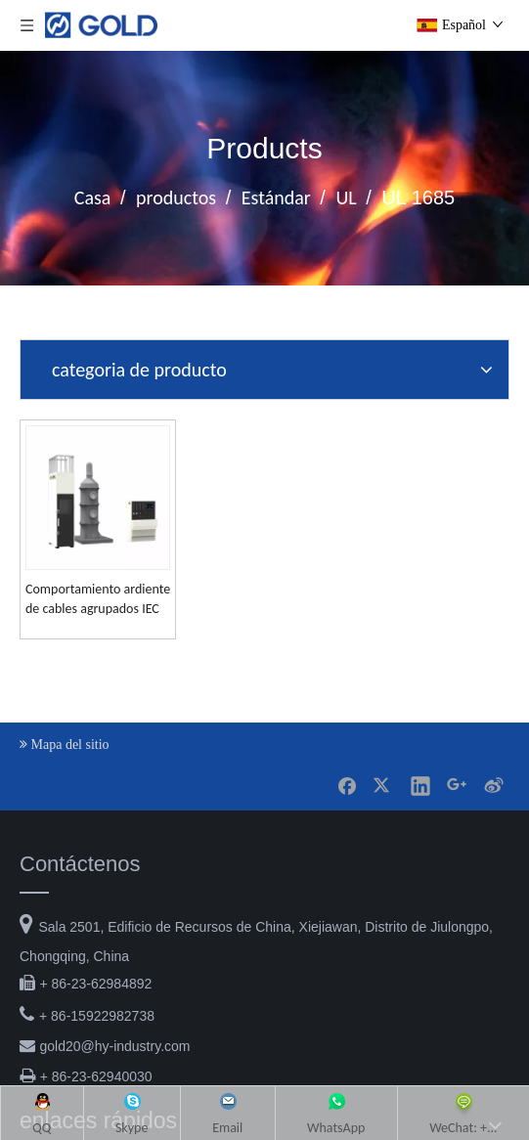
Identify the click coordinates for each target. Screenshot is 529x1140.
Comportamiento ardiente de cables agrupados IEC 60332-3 (125, 616)
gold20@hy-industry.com (114, 1064)
